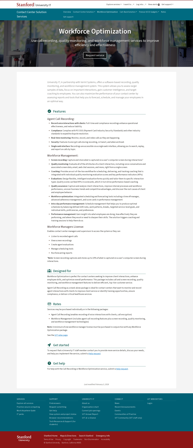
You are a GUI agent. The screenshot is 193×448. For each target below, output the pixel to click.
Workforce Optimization (107, 12)
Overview (67, 12)
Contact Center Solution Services (32, 14)
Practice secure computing (28, 407)
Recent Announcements (125, 407)
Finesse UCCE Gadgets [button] (148, 12)
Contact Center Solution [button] (83, 12)
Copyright (67, 439)
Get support (68, 16)
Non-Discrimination (91, 439)
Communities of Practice (125, 414)
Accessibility (105, 439)
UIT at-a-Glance (89, 418)
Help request (95, 353)
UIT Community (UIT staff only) (128, 418)
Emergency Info (103, 435)
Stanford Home (50, 435)
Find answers (55, 403)
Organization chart (90, 407)
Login (149, 403)
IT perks (20, 414)
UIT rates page (61, 335)
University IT (34, 5)
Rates (163, 12)
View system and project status (62, 414)
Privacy (58, 439)
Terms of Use (48, 439)
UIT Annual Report (90, 414)
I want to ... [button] (128, 4)
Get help (53, 410)
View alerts (154, 4)
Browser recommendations (61, 418)
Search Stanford (86, 435)
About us (86, 403)
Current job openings (91, 410)
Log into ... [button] (140, 4)
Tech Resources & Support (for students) (62, 423)
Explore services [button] (113, 4)
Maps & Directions (68, 435)
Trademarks (77, 439)
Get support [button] (167, 4)
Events (118, 410)
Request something (57, 407)
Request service (95, 55)
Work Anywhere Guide (26, 410)
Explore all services (25, 403)
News (117, 403)
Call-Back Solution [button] (128, 12)
